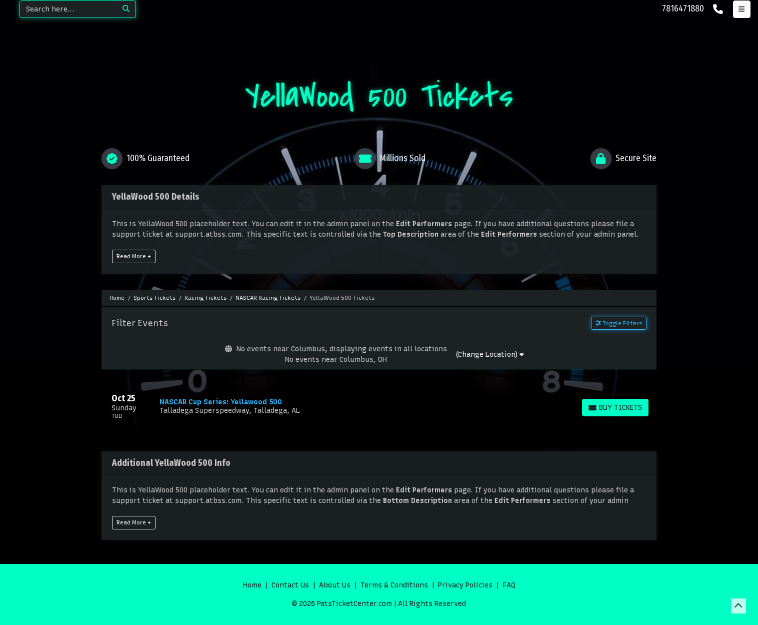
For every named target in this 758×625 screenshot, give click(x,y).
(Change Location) (490, 354)
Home (252, 585)
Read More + (133, 256)
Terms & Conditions (394, 585)
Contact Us (290, 585)
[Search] (68, 9)
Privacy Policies (465, 585)
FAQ (509, 585)
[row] (379, 406)
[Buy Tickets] (615, 407)
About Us (334, 585)
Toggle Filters (619, 323)
